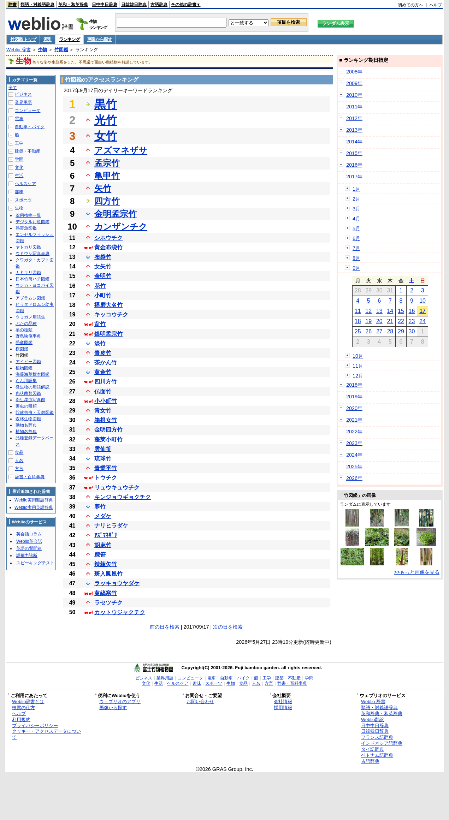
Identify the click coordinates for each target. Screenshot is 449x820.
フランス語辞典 (377, 737)
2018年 (354, 385)
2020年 (354, 408)
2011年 (354, 106)
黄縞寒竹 (105, 593)
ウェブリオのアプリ (120, 701)
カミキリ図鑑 (28, 272)
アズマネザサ (120, 150)
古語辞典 (158, 4)
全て (12, 87)
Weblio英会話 (29, 541)
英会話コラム (29, 533)
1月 (356, 189)
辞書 (12, 4)
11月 (358, 366)
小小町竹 (105, 401)
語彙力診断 (26, 555)
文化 (19, 167)
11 (358, 311)
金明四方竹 (108, 430)
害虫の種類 (26, 406)
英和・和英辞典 (73, 4)
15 (401, 311)
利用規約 (21, 719)
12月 (358, 376)
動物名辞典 (26, 425)
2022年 (354, 431)
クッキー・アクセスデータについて (46, 734)
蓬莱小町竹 (108, 439)
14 (390, 311)
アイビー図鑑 (28, 361)
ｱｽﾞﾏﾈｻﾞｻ (105, 535)
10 (422, 301)
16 (412, 311)
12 (368, 311)
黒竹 (105, 104)
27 (379, 331)
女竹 (105, 136)
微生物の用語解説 (32, 387)
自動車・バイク (30, 126)
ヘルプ (435, 4)
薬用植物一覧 (28, 215)
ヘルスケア (25, 183)
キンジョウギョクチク (122, 497)
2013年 (354, 130)
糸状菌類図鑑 (28, 393)
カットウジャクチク (119, 612)
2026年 (354, 478)
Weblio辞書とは (28, 701)
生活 (19, 175)
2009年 (354, 83)
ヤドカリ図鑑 (28, 247)
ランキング (69, 39)
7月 (356, 248)
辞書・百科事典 (30, 476)
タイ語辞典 (372, 749)
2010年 (354, 95)
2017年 (354, 176)
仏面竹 (102, 391)
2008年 (354, 72)
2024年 (354, 455)
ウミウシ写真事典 (32, 253)
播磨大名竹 (108, 305)
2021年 (354, 420)
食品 (19, 452)
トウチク (105, 478)
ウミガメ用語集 (30, 317)
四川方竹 (105, 382)
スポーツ (23, 199)
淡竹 (100, 343)
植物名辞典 (26, 431)
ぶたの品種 (26, 323)
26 (368, 331)
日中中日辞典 (104, 4)
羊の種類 (24, 329)
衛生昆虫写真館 (30, 399)
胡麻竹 (102, 545)
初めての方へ (410, 4)
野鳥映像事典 (28, 336)
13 (379, 311)
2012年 (354, 118)
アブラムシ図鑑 (30, 298)
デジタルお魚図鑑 (32, 221)
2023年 (354, 443)
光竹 (105, 120)
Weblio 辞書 (18, 49)
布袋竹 (102, 257)
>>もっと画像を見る (416, 572)
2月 (356, 199)
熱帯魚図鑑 (26, 228)
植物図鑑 (24, 368)
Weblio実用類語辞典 (33, 500)
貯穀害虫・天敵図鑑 (35, 412)
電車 (19, 118)
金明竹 (102, 276)
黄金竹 (102, 372)
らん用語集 (26, 380)
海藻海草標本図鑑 (32, 374)
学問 (19, 159)
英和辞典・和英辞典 (381, 713)
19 (368, 321)
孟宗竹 (107, 163)
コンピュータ (27, 110)
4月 (356, 218)
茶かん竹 (105, 363)
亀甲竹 (107, 175)
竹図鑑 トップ (23, 39)
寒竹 (100, 507)
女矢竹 (102, 266)
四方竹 (107, 201)
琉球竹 (102, 459)
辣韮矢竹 (105, 564)
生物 (42, 49)
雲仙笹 (102, 449)
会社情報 (283, 701)
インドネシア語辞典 (381, 743)
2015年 (354, 153)
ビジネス (23, 94)
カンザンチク (120, 226)
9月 (356, 268)
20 (379, 321)
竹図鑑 (61, 49)
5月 (356, 228)
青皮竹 (102, 353)
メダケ (102, 516)
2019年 (354, 396)
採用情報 (283, 707)
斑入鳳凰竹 (108, 574)
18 (358, 321)
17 (422, 311)
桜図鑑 (22, 348)
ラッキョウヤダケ (117, 583)
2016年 (354, 165)
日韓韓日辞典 (134, 4)
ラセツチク (108, 603)
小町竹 (102, 295)
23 (412, 321)
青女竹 (102, 411)
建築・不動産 (27, 151)
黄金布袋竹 (108, 247)
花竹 (100, 286)
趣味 (19, 191)
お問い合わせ (200, 701)
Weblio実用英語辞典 (33, 507)
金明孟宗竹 (115, 214)
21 (390, 321)
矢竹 (102, 188)
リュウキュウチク (117, 488)
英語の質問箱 (29, 548)
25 (358, 331)
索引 (47, 39)
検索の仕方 (23, 707)
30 (412, 331)
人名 (19, 460)
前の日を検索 (164, 627)
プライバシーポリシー (35, 725)
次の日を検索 (228, 627)
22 (401, 321)
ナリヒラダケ (111, 526)
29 (401, 331)
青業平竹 (105, 468)
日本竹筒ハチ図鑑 (32, 279)
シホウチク (108, 238)
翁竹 (100, 324)
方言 (19, 468)
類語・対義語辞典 (37, 4)
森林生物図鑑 (28, 418)
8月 (356, 258)
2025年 (354, 466)
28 (390, 331)
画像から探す (99, 39)
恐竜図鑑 (24, 342)
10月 (358, 356)
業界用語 (23, 102)
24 (422, 321)
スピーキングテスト (35, 562)
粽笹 (100, 555)
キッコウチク (111, 314)
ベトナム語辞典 (377, 755)
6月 (356, 238)
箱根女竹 (105, 420)
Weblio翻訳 (372, 719)
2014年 (354, 141)
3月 (356, 209)
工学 (19, 143)
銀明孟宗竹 (108, 334)
